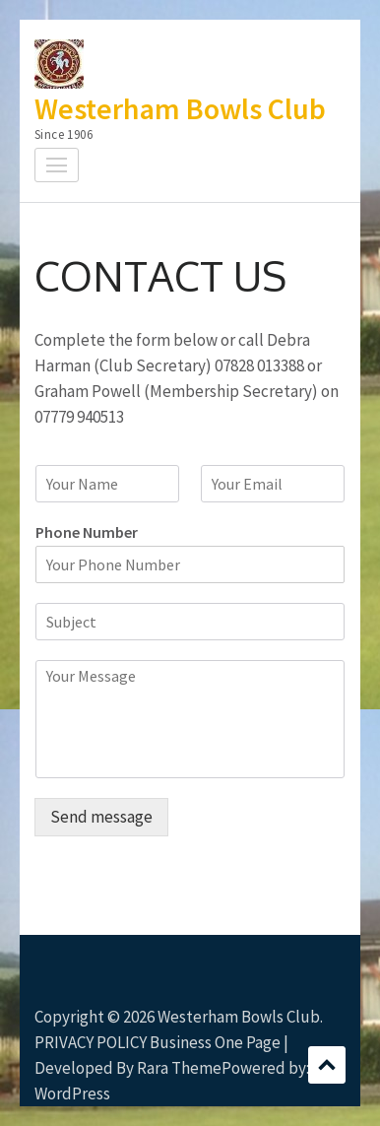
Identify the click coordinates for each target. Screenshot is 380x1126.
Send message (101, 817)
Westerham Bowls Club (180, 108)
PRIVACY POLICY (90, 1042)
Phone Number (86, 532)
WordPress (72, 1093)
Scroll (327, 1065)
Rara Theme (179, 1068)
